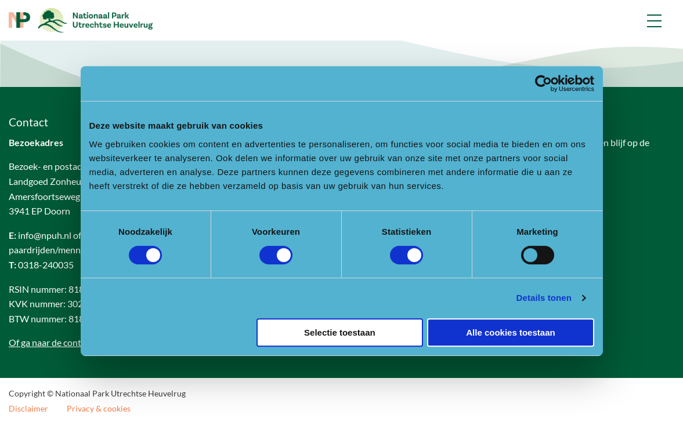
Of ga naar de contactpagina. (65, 342)
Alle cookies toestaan (510, 332)
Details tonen (544, 298)
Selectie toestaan (339, 332)
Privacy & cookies (99, 409)
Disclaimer (28, 409)
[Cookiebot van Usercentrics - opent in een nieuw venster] (543, 83)
